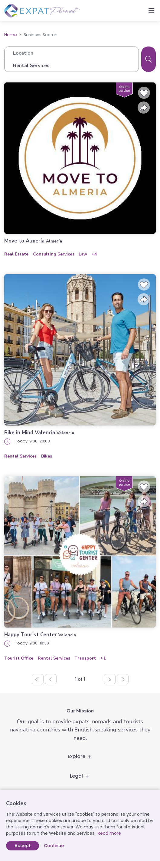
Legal (80, 776)
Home (10, 35)
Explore (80, 756)
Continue (54, 846)
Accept (23, 846)
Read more (109, 833)
